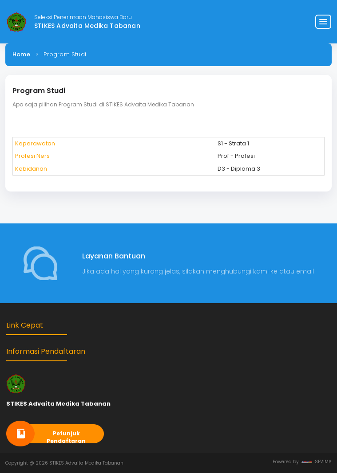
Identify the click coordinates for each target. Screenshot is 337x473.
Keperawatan (35, 143)
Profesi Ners (32, 156)
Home (21, 54)
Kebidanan (31, 168)
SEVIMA (316, 461)
